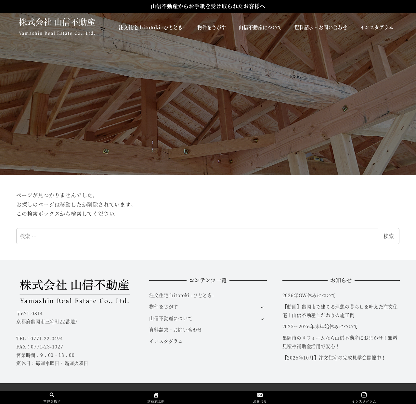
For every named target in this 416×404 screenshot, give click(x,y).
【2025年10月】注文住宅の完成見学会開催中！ (334, 357)
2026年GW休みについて (309, 295)
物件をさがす (163, 306)
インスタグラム (166, 341)
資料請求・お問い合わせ (175, 329)
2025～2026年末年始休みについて (320, 326)
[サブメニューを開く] (262, 307)
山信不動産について (170, 318)
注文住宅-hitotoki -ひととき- (181, 295)
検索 (389, 236)
